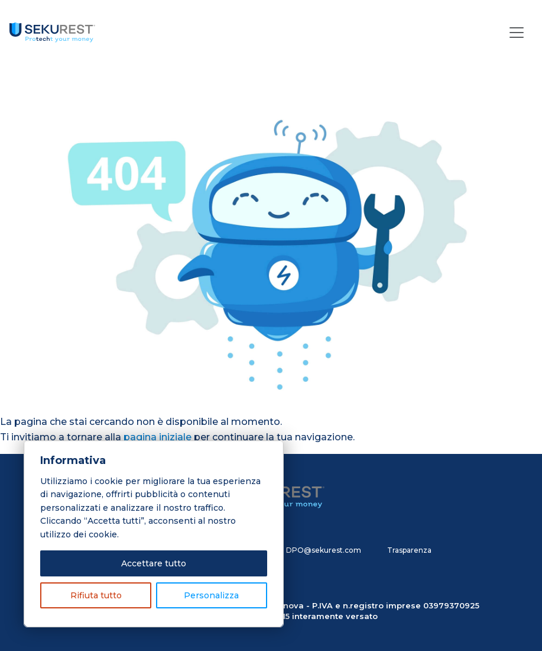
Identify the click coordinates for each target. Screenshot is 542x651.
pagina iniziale (158, 437)
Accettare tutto (153, 563)
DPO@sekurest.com (323, 550)
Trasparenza (409, 550)
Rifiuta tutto (96, 595)
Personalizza (211, 595)
